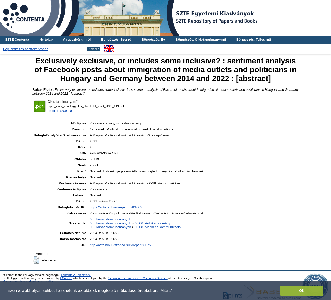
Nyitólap (46, 39)
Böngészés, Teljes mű (253, 39)
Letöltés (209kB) (60, 111)
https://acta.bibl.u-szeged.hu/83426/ (116, 207)
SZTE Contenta (17, 39)
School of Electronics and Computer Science (138, 278)
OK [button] (302, 291)
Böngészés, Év (153, 39)
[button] (36, 260)
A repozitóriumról (77, 39)
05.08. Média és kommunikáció (158, 227)
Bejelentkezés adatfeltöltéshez (25, 49)
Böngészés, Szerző (116, 39)
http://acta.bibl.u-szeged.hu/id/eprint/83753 (121, 245)
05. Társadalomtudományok (110, 219)
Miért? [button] (166, 290)
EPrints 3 (66, 278)
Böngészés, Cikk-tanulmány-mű (201, 39)
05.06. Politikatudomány (152, 223)
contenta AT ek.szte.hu (76, 275)
